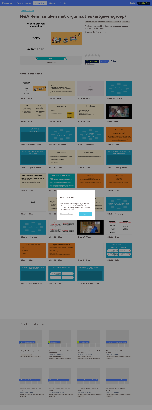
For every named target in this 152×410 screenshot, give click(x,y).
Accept (85, 214)
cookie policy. (70, 209)
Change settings (66, 214)
